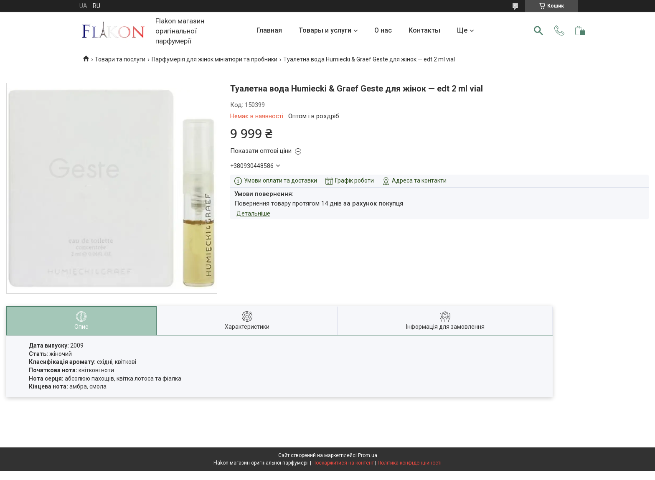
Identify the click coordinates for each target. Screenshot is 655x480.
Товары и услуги (325, 30)
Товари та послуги (120, 59)
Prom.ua (367, 455)
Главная (269, 30)
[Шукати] (538, 30)
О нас (383, 30)
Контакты (424, 30)
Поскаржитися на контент (343, 463)
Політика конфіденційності (410, 463)
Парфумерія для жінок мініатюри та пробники (214, 59)
